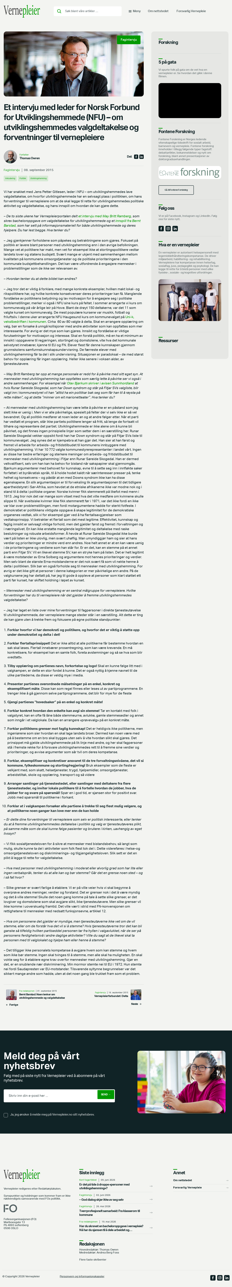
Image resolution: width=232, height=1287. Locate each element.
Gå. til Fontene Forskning (182, 194)
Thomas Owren (29, 158)
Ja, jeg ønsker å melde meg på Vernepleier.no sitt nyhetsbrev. (52, 1114)
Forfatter (24, 155)
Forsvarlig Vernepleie (191, 13)
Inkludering (12, 178)
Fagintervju (12, 170)
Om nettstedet (158, 13)
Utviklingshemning (45, 178)
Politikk (26, 178)
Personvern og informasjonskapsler (82, 1276)
